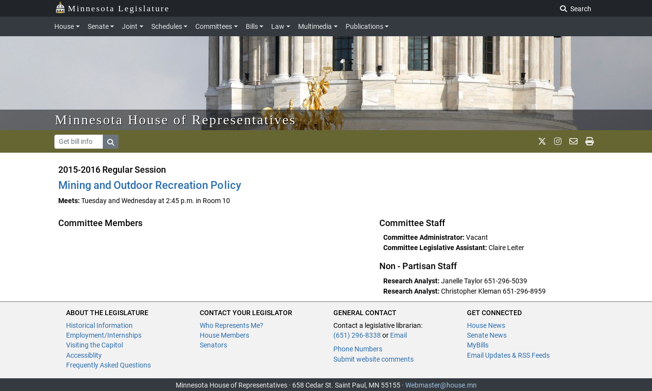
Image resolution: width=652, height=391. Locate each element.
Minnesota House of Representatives (175, 119)
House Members (224, 335)
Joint (130, 26)
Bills (252, 26)
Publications (364, 26)
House (64, 26)
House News (486, 325)
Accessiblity (84, 355)
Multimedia (315, 26)
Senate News (487, 335)
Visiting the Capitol (94, 345)
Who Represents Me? (231, 325)
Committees (213, 26)
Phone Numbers (357, 349)
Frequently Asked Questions (108, 365)
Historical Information (99, 325)
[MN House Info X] (542, 141)
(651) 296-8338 (357, 335)
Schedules (166, 26)
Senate (98, 26)
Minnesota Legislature (112, 7)
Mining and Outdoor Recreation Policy (149, 185)
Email (398, 335)
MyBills (478, 345)
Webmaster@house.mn (441, 385)
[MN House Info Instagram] (557, 141)
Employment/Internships (103, 335)
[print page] (590, 141)
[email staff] (573, 141)
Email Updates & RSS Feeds (508, 355)
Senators (213, 345)
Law (277, 26)
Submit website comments (373, 359)
